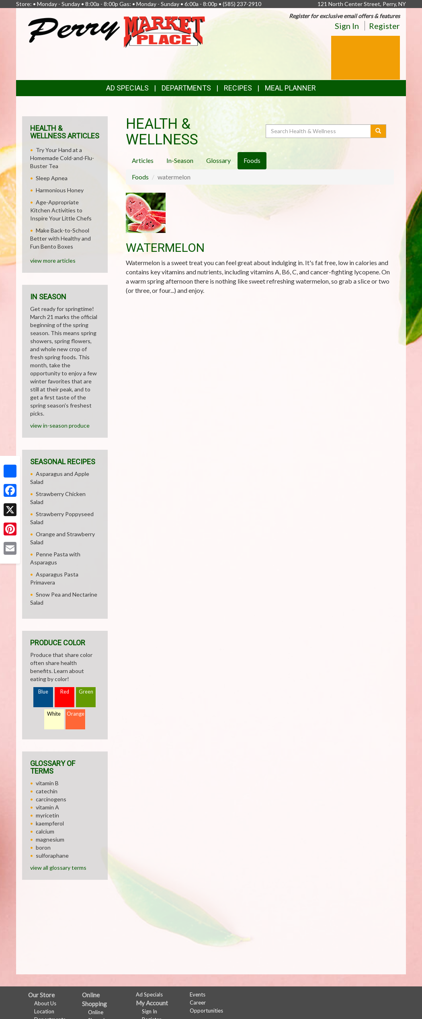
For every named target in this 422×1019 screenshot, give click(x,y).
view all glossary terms (58, 867)
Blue (43, 692)
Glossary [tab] (218, 160)
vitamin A (47, 807)
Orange (75, 714)
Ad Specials (127, 88)
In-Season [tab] (179, 160)
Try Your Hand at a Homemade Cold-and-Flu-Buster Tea (62, 157)
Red (64, 692)
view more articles (53, 260)
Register (384, 26)
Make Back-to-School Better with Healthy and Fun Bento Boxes (60, 238)
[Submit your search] (378, 131)
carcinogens (51, 799)
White (54, 714)
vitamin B (47, 783)
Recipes (238, 88)
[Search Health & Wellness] (319, 131)
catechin (46, 791)
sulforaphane (52, 855)
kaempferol (50, 823)
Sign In (347, 26)
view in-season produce (60, 425)
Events (197, 994)
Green (86, 692)
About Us (45, 1003)
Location (44, 1011)
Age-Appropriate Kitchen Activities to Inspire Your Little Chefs (61, 210)
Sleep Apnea (52, 178)
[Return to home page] (116, 31)
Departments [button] (186, 88)
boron (43, 847)
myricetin (47, 815)
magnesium (50, 839)
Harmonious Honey (60, 190)
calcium (45, 831)
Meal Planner (290, 88)
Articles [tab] (143, 160)
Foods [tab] (252, 160)
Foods (140, 177)
